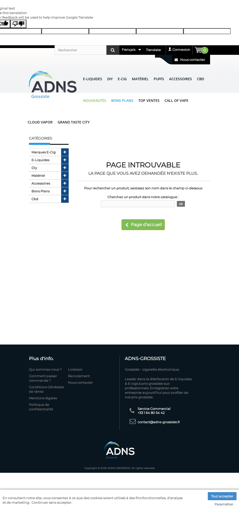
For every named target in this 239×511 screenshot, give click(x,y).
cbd (34, 199)
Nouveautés (94, 100)
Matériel (140, 78)
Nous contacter (190, 60)
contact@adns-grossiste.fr (159, 422)
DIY (110, 78)
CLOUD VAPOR (40, 122)
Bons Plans (122, 100)
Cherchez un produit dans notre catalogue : (143, 197)
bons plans (40, 191)
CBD (200, 78)
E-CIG (122, 78)
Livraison (75, 369)
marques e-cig (43, 152)
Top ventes (149, 100)
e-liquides (40, 160)
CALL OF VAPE (176, 100)
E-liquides (92, 78)
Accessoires (180, 78)
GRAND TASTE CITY (74, 122)
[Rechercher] (87, 50)
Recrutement (79, 376)
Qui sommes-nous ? (45, 369)
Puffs (159, 78)
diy (34, 168)
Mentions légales (43, 398)
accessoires (40, 183)
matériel (38, 176)
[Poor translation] (18, 24)
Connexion (181, 50)
